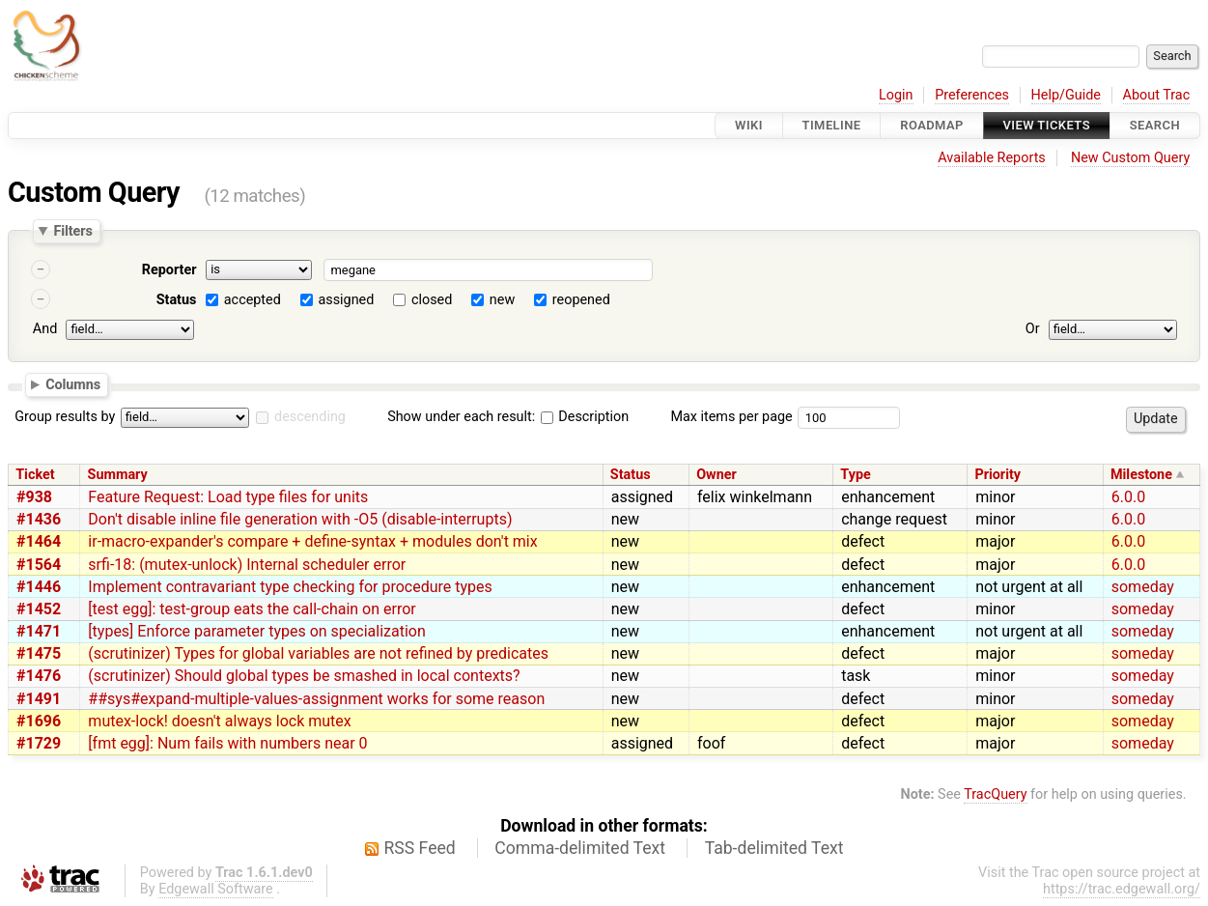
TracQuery (995, 794)
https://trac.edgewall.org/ (1121, 889)
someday (1142, 587)
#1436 (38, 519)
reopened (581, 300)
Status (176, 300)
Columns (72, 383)
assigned (346, 300)
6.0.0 (1128, 497)
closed (431, 300)
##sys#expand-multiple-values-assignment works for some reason (316, 699)
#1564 (38, 564)
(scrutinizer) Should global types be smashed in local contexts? (304, 675)
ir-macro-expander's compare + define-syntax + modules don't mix (312, 541)
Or (1032, 329)
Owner (716, 475)
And (45, 329)
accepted (252, 300)
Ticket (34, 475)
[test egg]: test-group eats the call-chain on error (251, 609)
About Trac (1157, 95)
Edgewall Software (215, 889)
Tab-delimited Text (774, 848)
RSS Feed (420, 848)
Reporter (169, 270)
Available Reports (992, 158)
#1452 (38, 609)
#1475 (38, 653)
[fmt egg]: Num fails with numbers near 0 (227, 743)
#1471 (38, 631)
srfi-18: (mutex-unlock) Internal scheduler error (247, 564)
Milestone (1141, 475)
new (502, 300)
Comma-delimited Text (579, 848)
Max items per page (731, 417)
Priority (997, 475)
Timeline (831, 125)
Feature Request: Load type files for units (228, 497)
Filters (72, 231)
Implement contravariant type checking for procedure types (290, 587)
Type (855, 475)
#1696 (38, 721)
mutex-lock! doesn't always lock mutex (219, 721)
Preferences (972, 95)
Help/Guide (1066, 95)
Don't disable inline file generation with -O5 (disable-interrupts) (300, 519)
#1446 (38, 587)
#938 (34, 497)
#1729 (38, 743)
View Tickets (1046, 125)
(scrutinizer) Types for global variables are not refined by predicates (318, 653)
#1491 (38, 699)
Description (585, 417)
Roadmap (932, 125)
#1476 (38, 675)
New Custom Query (1130, 158)
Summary (118, 475)
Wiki (749, 125)
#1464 (38, 541)
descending (310, 417)
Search (1155, 125)
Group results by (64, 417)
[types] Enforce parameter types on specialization (256, 631)
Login (896, 95)
